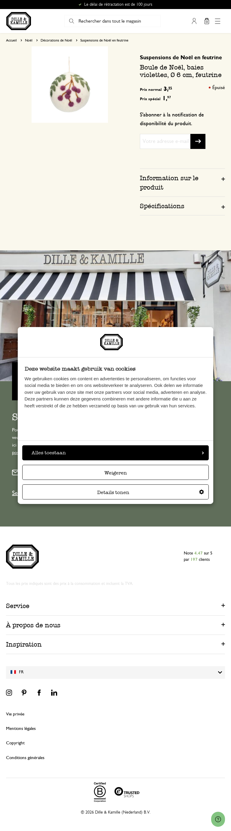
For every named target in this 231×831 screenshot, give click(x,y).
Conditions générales (25, 757)
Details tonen (150, 492)
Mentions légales (21, 728)
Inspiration (24, 644)
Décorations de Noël (56, 40)
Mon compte (194, 21)
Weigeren (115, 473)
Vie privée (15, 714)
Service (17, 606)
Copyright (15, 743)
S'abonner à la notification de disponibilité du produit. (172, 119)
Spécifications (162, 206)
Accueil (11, 40)
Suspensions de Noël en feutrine (104, 40)
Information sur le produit (169, 182)
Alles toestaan (118, 453)
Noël (28, 40)
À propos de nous (33, 625)
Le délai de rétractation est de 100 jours (118, 4)
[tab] (182, 182)
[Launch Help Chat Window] (218, 819)
